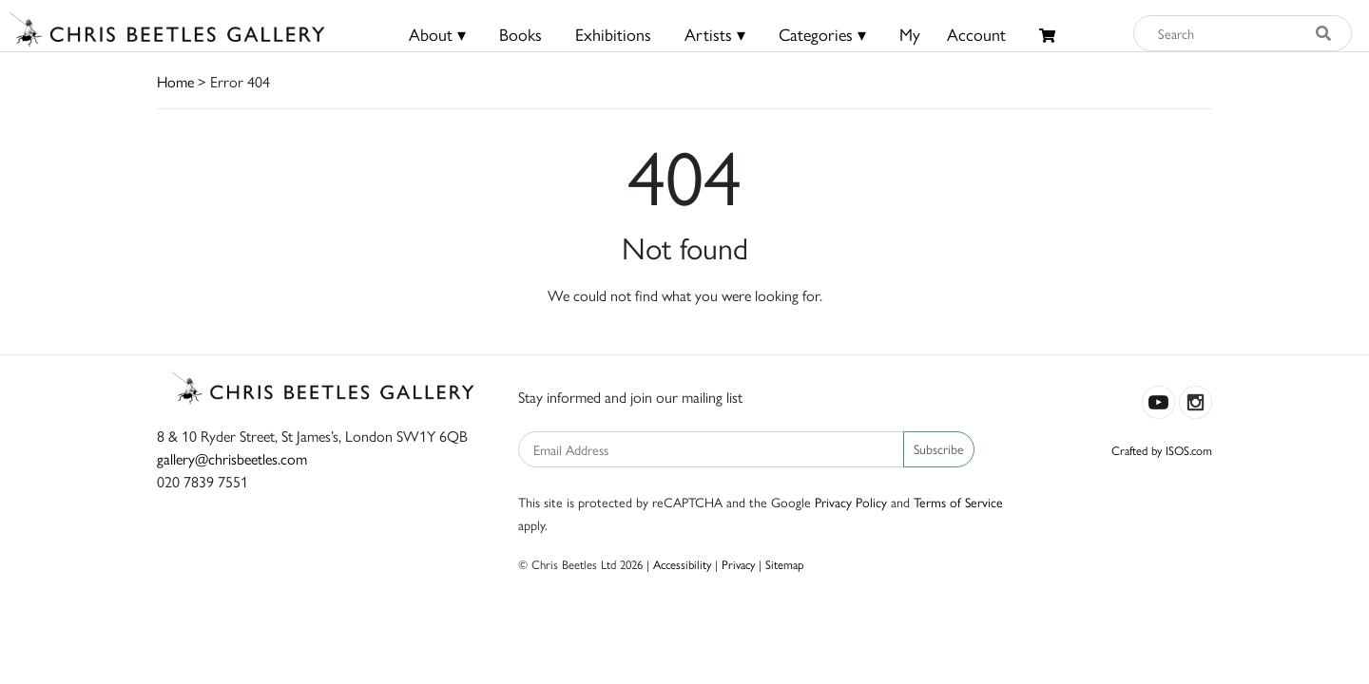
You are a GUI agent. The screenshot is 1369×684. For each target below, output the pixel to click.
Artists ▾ (714, 34)
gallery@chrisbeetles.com (232, 458)
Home (175, 81)
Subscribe (939, 448)
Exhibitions (613, 34)
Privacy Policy (851, 501)
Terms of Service (958, 501)
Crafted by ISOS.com (1161, 450)
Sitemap (784, 564)
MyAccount (952, 34)
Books (520, 34)
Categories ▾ (822, 34)
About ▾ (437, 34)
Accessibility (682, 564)
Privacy (738, 564)
